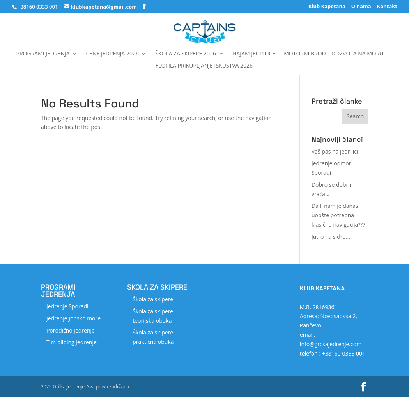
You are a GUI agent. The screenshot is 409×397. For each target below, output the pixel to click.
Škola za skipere (153, 299)
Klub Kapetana (326, 7)
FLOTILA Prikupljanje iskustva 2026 (204, 66)
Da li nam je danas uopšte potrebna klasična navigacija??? (338, 215)
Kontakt (387, 7)
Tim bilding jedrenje (71, 342)
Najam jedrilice (253, 54)
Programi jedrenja (43, 54)
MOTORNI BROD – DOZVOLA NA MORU (333, 54)
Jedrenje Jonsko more (73, 318)
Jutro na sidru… (331, 236)
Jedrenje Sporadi (67, 306)
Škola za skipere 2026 (185, 54)
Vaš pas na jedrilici (335, 151)
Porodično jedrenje (70, 330)
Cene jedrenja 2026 (112, 54)
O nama (361, 7)
